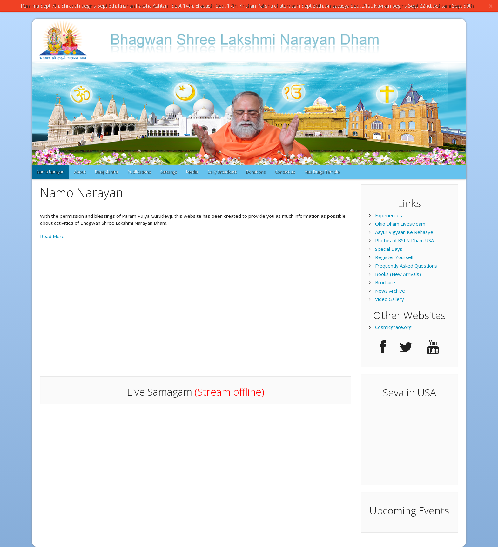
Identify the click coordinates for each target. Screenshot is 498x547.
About (79, 172)
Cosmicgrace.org (393, 327)
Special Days (388, 249)
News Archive (390, 291)
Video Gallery (389, 299)
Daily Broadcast (221, 172)
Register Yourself (394, 257)
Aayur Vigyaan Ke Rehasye (404, 232)
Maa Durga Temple (322, 172)
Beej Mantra (106, 172)
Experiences (388, 215)
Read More (52, 236)
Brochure (385, 282)
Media (192, 172)
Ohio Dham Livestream (400, 224)
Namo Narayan (50, 172)
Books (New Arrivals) (398, 274)
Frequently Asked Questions (406, 266)
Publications (139, 172)
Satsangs (168, 172)
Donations (255, 172)
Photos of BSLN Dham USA (404, 240)
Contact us (285, 172)
